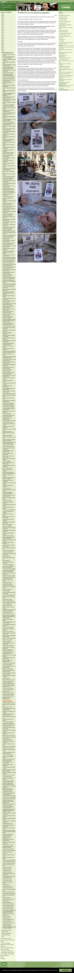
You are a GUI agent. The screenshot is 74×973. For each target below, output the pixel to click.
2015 (3, 29)
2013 (3, 32)
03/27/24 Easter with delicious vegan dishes (9, 86)
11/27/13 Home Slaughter (8, 564)
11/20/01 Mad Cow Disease (8, 922)
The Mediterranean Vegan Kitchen (65, 33)
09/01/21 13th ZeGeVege (8, 262)
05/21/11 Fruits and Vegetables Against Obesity (9, 636)
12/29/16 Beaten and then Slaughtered (8, 481)
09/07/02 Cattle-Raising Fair (8, 892)
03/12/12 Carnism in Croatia (8, 613)
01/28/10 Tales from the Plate (9, 679)
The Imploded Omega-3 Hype (64, 15)
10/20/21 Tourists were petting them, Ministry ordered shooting (9, 258)
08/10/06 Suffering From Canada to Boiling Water (8, 789)
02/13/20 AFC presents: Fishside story (7, 386)
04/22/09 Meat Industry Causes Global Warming (9, 709)
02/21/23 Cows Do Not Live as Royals (9, 174)
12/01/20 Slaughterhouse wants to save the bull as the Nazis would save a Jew (9, 320)
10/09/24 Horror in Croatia (8, 72)
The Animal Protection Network (7, 947)
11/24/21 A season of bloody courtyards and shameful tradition (8, 252)
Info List (68, 1)
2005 (3, 44)
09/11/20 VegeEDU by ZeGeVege (7, 333)
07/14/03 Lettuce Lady (7, 880)
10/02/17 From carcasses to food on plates (8, 456)
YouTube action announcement (64, 86)
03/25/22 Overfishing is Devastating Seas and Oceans (9, 230)
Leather (39, 1)
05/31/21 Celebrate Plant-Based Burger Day (9, 290)
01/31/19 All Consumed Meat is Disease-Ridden (9, 401)
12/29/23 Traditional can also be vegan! (9, 103)
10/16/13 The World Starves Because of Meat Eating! (8, 571)
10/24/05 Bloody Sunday (8, 823)
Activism (3, 9)
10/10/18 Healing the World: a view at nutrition (9, 409)
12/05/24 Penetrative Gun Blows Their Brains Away (9, 65)
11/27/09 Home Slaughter (8, 688)
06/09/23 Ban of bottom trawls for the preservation (9, 129)
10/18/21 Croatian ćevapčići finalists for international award (9, 261)
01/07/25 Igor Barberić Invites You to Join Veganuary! (9, 57)
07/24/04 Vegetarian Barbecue (9, 861)
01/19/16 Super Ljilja (7, 500)
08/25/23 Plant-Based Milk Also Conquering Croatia (9, 124)
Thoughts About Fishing (63, 30)
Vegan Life (61, 13)
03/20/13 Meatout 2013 (7, 582)
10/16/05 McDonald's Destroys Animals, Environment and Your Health (9, 831)
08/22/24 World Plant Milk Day (9, 76)
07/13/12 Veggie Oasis (7, 604)
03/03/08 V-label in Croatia (8, 748)
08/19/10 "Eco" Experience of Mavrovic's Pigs (9, 658)
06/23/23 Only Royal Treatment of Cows (9, 127)
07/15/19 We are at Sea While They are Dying (9, 392)
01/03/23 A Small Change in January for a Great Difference (9, 192)
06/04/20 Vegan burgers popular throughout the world (9, 357)
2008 (3, 40)
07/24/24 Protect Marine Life (8, 78)
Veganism (30, 1)
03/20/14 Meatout (6, 560)
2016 (3, 27)
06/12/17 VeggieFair (7, 461)
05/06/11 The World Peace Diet (9, 638)
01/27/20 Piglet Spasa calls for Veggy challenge (9, 389)
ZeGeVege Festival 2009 (63, 36)
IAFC (21, 967)
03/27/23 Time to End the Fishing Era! (8, 161)
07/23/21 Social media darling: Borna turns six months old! (9, 278)
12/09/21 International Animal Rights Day (8, 249)
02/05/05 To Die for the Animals (9, 850)
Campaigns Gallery (62, 34)
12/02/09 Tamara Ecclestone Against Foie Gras (8, 686)
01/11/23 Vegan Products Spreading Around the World (8, 189)
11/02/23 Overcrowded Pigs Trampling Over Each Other (8, 105)
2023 (3, 16)
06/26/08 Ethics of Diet (7, 739)
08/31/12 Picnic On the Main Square (8, 597)
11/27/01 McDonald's (7, 921)
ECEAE (19, 967)
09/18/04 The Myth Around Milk (9, 860)
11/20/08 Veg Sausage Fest (8, 723)
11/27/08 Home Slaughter (8, 721)
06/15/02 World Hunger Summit (9, 893)
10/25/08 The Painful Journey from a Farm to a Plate (9, 725)
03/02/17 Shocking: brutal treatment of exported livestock (9, 473)
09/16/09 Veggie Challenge (8, 695)
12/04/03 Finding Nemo (7, 872)
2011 (3, 35)
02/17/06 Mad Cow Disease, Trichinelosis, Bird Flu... (8, 807)
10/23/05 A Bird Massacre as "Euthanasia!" (8, 826)
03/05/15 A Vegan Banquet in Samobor (8, 534)
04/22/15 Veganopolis (7, 526)
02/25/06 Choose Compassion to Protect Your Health (9, 804)
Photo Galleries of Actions (6, 938)
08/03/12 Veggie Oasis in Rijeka (9, 602)
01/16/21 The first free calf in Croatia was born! (8, 315)
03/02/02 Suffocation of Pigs (8, 903)
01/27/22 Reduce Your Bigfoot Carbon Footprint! (9, 241)
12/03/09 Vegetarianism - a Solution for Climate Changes (9, 683)
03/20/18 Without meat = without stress (9, 430)
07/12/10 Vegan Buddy (7, 664)
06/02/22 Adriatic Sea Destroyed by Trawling (9, 212)
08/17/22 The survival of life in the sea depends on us (9, 207)
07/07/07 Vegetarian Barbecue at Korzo (9, 768)
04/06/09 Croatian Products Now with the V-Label (8, 714)
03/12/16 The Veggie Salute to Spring (9, 498)
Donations (71, 1)
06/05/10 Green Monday (7, 668)
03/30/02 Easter (6, 900)
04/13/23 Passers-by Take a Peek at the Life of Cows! (8, 153)
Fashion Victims (5, 931)
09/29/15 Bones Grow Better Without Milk (8, 522)
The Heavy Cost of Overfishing (64, 21)
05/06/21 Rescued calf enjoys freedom (9, 296)
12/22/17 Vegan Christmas (8, 444)
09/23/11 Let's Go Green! (8, 631)
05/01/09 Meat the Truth (7, 707)
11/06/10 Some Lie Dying (8, 645)
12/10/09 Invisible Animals (8, 681)
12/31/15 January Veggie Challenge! (8, 502)
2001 (3, 51)
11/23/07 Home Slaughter (8, 755)
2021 (3, 20)
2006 (3, 43)
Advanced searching (68, 8)
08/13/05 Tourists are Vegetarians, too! (7, 837)
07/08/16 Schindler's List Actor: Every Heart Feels (9, 496)
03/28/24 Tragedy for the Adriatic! (8, 83)
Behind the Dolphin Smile (63, 31)
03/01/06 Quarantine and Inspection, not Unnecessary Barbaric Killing (8, 801)
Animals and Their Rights (7, 5)
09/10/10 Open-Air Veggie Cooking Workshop (8, 653)
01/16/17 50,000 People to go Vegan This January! (9, 478)
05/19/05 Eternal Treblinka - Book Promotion (8, 840)
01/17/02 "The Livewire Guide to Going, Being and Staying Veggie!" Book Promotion (9, 911)
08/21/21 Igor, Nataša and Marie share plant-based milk (9, 265)
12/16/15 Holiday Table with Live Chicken (9, 505)
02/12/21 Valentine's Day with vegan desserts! (9, 309)
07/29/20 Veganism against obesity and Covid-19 (8, 344)
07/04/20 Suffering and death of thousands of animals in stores (9, 352)
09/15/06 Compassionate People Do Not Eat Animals (8, 784)
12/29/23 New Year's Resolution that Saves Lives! (9, 100)
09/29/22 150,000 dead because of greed (9, 201)
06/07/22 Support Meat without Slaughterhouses (9, 209)
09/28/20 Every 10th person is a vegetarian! (9, 331)
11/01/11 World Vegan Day (8, 627)
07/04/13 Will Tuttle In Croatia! (9, 575)
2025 (3, 13)
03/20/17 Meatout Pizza (7, 468)
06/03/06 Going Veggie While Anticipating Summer (8, 793)
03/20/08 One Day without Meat (9, 746)
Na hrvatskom (71, 3)
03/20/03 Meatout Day (7, 886)
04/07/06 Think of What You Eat (9, 797)
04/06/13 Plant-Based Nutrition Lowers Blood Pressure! (9, 578)
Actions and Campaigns (6, 12)
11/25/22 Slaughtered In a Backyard (8, 199)
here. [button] (56, 970)
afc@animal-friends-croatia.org (67, 964)
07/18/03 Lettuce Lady (7, 878)
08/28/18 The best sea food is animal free (9, 412)
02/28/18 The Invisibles (7, 435)
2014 (3, 30)
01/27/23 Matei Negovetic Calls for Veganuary (9, 181)
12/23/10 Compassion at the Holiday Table (8, 643)
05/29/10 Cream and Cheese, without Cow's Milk (9, 671)
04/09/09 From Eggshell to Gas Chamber (9, 712)
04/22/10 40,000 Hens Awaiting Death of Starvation (9, 673)
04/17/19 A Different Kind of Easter (8, 398)
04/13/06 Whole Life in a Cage (9, 795)
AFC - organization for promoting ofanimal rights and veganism (66, 5)
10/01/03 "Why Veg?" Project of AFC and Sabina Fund (9, 877)
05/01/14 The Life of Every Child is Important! (9, 554)
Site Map (62, 8)
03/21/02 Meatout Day (7, 902)
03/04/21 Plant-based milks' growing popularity (8, 307)
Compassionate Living (6, 7)
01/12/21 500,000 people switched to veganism (8, 317)
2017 (3, 26)
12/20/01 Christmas (7, 918)
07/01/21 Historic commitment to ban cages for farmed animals (9, 284)
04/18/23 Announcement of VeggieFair (8, 150)
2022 (3, 18)
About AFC (3, 946)
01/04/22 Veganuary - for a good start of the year (9, 246)
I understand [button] (65, 970)
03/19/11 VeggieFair (7, 641)
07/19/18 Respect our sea (8, 422)
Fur (36, 1)
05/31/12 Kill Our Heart (7, 605)
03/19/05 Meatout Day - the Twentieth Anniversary (8, 847)
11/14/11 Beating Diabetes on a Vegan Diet (9, 625)
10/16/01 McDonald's (7, 924)
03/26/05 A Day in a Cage (8, 844)
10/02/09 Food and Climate (8, 692)
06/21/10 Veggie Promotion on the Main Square (9, 667)
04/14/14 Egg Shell (6, 556)
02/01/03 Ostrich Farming (8, 887)
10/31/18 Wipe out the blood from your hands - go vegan (8, 406)
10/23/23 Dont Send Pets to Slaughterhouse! (8, 111)
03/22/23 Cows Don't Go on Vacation (8, 164)
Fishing (49, 1)
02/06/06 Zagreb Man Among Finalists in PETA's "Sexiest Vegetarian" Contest (8, 810)
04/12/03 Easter (6, 884)
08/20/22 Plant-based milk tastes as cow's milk (8, 204)
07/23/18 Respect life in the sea (9, 420)
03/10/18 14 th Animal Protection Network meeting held (8, 432)
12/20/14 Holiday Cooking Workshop (8, 543)
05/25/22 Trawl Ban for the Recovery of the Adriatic (8, 214)
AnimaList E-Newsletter (6, 943)
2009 (3, 38)
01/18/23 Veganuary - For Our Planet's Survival (9, 186)
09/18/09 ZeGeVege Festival (64, 67)
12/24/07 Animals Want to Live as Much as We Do (9, 753)
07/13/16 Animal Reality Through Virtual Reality (7, 493)
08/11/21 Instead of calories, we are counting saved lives (9, 267)
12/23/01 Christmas (7, 916)
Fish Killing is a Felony (63, 18)
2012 (3, 33)
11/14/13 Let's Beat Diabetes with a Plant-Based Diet (8, 567)
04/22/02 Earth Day (7, 897)
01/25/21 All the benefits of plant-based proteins (8, 312)
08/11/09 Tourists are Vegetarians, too (7, 698)
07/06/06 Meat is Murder (8, 791)
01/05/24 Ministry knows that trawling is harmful (8, 97)
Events (2, 941)
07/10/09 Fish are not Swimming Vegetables (7, 701)
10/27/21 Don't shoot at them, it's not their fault (9, 255)
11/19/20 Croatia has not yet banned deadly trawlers (8, 324)
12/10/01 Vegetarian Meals (8, 919)
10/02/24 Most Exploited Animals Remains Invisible (8, 75)
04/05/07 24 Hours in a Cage (8, 775)
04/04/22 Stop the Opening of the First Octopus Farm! (9, 228)
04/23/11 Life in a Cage (7, 639)
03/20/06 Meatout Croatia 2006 (9, 798)
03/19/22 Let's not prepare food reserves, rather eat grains (9, 236)
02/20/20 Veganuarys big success (8, 381)
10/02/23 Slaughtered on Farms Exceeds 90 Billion (9, 120)
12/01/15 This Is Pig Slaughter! (9, 509)
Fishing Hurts (61, 88)
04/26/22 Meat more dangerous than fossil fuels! (9, 220)
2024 (3, 15)
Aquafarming (61, 37)
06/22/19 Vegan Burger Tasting (9, 393)
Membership (64, 1)
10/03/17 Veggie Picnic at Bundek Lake (8, 454)
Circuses (42, 1)
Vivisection (34, 1)
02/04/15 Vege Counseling (8, 535)
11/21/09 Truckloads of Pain (8, 689)
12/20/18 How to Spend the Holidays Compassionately (8, 404)
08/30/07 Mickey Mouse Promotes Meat (7, 762)
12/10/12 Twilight (6, 590)
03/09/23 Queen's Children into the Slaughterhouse (9, 169)
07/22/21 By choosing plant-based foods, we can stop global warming (9, 281)
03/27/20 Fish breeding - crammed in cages (8, 370)
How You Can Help (5, 949)
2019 (3, 23)
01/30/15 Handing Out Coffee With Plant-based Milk (9, 538)
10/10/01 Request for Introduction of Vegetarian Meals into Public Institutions (9, 927)
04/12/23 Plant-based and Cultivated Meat (8, 156)
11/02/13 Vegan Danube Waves (9, 568)
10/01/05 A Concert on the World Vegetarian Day (8, 835)
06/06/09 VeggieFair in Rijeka (9, 702)
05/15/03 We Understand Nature (8, 883)
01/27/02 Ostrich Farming (8, 908)
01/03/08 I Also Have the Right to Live (9, 750)
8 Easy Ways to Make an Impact (7, 952)
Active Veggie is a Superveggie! (7, 953)
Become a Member (5, 955)
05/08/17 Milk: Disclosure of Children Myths (8, 463)
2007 (3, 41)
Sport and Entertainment (7, 933)
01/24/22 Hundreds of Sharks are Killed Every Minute (9, 244)
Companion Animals (54, 1)
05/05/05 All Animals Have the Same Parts (9, 843)
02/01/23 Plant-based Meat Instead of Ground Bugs (8, 179)
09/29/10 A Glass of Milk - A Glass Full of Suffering (8, 650)
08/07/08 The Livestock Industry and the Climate (9, 738)
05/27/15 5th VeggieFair (7, 524)
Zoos (45, 1)
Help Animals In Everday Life (7, 950)
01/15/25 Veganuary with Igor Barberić (9, 55)
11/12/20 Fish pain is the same (9, 325)
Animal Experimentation (7, 930)
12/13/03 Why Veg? (7, 870)
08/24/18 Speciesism (7, 413)
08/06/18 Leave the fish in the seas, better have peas (9, 416)
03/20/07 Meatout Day (7, 776)
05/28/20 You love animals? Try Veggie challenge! (9, 362)
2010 (3, 37)
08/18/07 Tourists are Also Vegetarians (66, 75)
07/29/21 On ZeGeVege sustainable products (7, 275)
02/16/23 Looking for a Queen (9, 176)
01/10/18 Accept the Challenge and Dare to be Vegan (9, 440)
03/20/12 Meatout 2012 (7, 612)
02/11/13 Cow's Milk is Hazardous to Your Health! (8, 585)
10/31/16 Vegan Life (7, 488)
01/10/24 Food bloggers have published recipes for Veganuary (9, 94)
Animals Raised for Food (7, 52)
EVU (8, 967)
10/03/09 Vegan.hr (6, 691)
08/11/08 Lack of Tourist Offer (9, 735)
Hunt (47, 1)
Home (3, 3)
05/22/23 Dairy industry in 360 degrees (9, 137)
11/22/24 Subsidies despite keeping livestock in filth (8, 68)
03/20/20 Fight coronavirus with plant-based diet (9, 376)
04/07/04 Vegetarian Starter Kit (9, 863)
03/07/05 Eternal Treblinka (8, 849)
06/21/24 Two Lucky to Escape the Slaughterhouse (9, 81)
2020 (3, 21)
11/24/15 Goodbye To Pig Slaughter (8, 512)
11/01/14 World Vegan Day (8, 550)
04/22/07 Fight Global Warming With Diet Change (9, 770)
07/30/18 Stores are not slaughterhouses (7, 418)
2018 (3, 24)
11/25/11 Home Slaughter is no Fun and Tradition (9, 622)
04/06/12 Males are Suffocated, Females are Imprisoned (9, 610)
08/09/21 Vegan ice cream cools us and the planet (9, 270)
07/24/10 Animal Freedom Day (9, 663)
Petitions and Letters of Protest (7, 944)
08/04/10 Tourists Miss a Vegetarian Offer (7, 661)
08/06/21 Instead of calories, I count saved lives (9, 273)
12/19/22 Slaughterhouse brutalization (8, 194)
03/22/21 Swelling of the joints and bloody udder (9, 301)
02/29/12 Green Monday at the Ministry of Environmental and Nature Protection (9, 616)
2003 (3, 48)
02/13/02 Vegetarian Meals (8, 905)
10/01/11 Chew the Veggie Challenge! (8, 629)
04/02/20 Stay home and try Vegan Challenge (8, 368)
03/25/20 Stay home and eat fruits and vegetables (8, 373)
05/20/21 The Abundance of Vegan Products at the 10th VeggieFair (8, 293)
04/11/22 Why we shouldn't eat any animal (9, 225)
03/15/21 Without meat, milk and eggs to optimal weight (9, 304)
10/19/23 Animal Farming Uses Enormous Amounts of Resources (9, 114)
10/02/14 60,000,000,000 (8, 552)
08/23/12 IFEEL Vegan (7, 599)
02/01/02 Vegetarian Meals (8, 907)
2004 (3, 46)
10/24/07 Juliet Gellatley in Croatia (8, 757)
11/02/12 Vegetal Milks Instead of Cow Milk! (9, 593)
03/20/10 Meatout (6, 678)
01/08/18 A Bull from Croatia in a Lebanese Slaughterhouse (9, 443)
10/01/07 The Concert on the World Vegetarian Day (8, 760)
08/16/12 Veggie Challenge (8, 600)
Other (3, 936)
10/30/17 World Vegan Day (8, 446)
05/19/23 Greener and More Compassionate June (8, 140)
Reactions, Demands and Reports (8, 940)
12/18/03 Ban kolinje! (7, 869)
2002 (3, 49)
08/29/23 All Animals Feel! (8, 121)
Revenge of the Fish (62, 23)
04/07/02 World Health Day (8, 899)
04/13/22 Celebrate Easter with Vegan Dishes (9, 222)
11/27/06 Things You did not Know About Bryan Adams (8, 781)
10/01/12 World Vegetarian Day (9, 595)
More (56, 15)
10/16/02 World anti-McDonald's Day (9, 890)
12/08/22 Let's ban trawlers (8, 196)
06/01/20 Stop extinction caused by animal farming (9, 360)
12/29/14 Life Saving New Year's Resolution (9, 540)
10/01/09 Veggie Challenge (8, 694)
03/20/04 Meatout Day (7, 867)
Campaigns (60, 1)
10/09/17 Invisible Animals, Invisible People (8, 451)
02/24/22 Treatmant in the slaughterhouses (8, 238)
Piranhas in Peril (62, 39)
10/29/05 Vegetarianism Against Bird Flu (9, 819)
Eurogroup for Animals (13, 967)
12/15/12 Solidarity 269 (7, 589)
